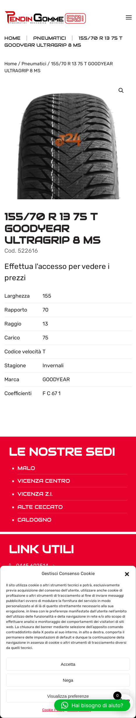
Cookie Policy (53, 710)
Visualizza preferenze (68, 696)
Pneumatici (34, 63)
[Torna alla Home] (46, 17)
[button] (127, 573)
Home (10, 63)
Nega (68, 680)
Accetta (68, 664)
